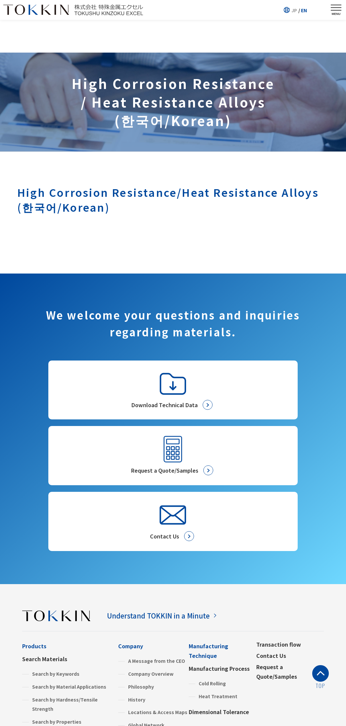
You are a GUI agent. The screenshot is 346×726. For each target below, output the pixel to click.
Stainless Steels (51, 660)
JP (294, 10)
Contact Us (271, 541)
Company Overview (150, 559)
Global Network (146, 611)
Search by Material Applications (69, 572)
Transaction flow (278, 530)
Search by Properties (56, 607)
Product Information (49, 633)
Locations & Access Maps (157, 598)
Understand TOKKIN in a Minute (166, 501)
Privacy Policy (40, 708)
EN (304, 10)
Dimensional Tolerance (219, 598)
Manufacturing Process (219, 554)
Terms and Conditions (95, 708)
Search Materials (44, 545)
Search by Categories (57, 620)
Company (130, 532)
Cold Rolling (212, 569)
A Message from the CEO (156, 546)
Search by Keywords (55, 559)
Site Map (143, 708)
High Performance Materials (65, 647)
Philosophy (141, 572)
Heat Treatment (218, 581)
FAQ (123, 668)
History (136, 585)
